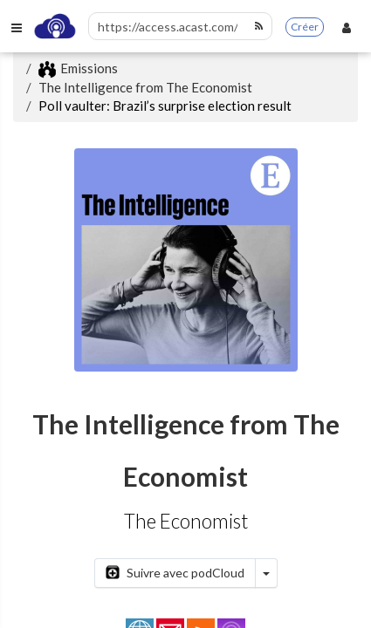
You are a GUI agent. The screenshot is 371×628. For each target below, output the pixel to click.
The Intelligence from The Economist (145, 87)
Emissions (78, 68)
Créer (305, 26)
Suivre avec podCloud (175, 572)
